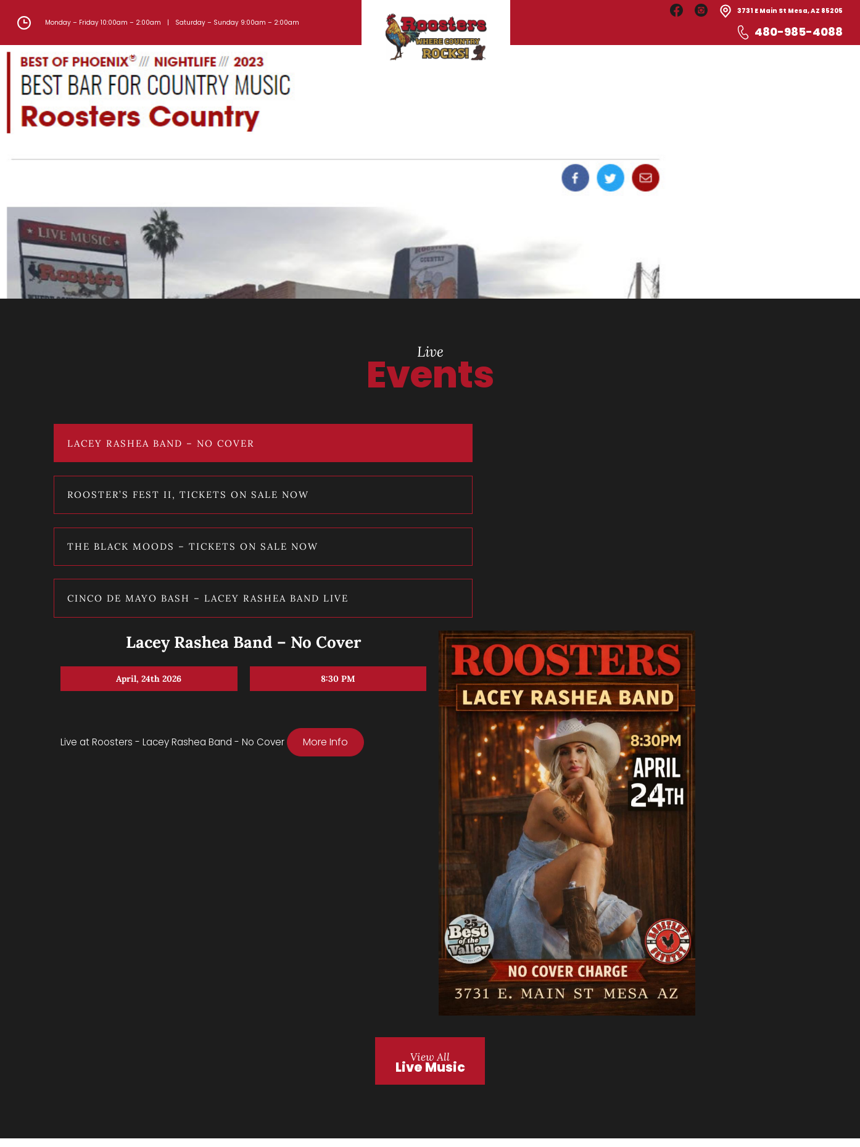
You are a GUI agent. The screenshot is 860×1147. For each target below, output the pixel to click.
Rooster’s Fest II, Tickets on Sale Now (162, 669)
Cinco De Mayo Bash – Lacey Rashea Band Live (161, 864)
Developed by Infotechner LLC (696, 1126)
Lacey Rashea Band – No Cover (159, 579)
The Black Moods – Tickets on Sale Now (163, 767)
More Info (305, 675)
